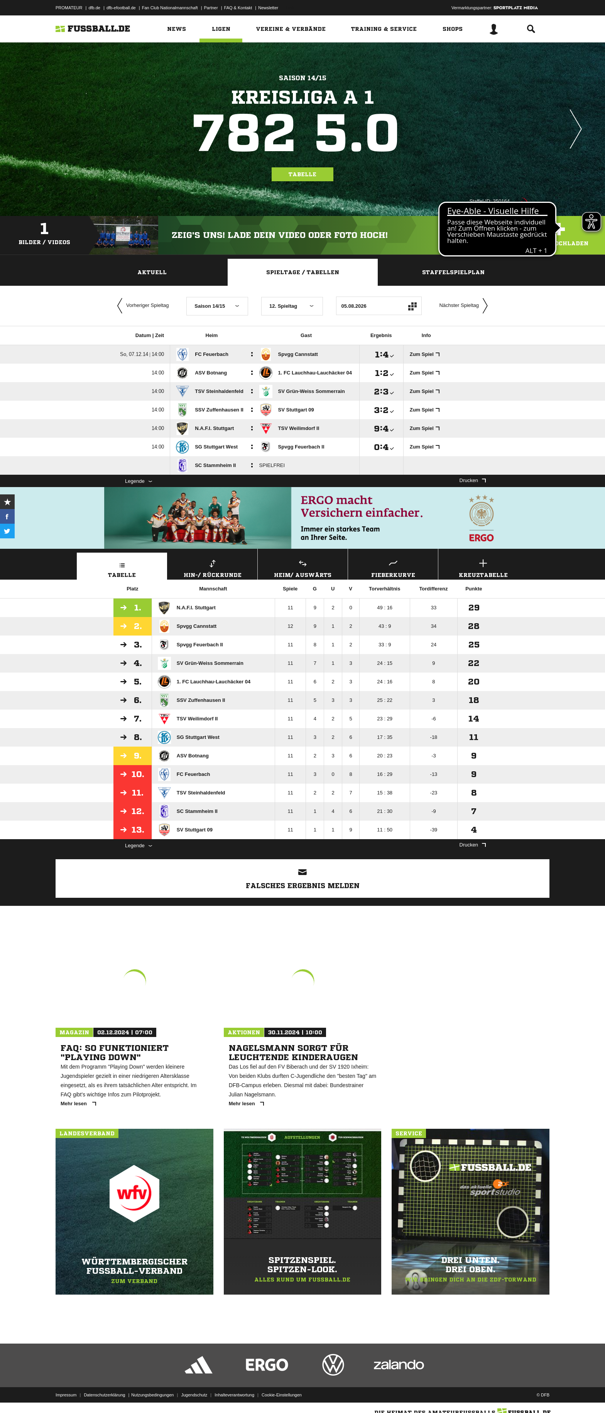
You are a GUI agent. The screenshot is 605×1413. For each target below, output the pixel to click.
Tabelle (302, 174)
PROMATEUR (69, 7)
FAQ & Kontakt (238, 7)
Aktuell (152, 272)
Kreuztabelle (483, 567)
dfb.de (94, 7)
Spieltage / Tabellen (302, 272)
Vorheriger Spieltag (141, 306)
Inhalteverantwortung (234, 1395)
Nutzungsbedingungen (152, 1395)
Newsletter (268, 7)
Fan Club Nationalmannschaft (170, 7)
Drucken (473, 480)
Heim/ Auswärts (303, 567)
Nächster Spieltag (465, 306)
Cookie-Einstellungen (282, 1395)
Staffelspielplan (453, 272)
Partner (211, 7)
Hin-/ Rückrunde (212, 567)
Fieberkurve (393, 567)
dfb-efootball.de (121, 7)
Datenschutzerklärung (104, 1395)
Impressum (66, 1395)
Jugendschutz (194, 1395)
